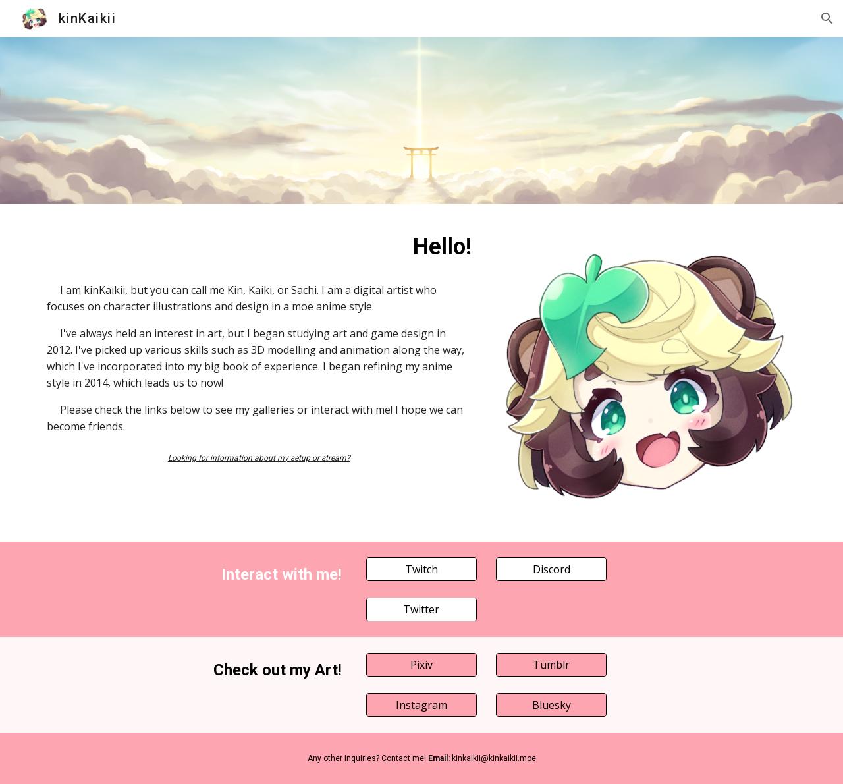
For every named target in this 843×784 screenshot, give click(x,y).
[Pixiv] (421, 665)
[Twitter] (421, 609)
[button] (827, 18)
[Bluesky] (551, 705)
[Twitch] (421, 569)
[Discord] (551, 569)
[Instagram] (421, 705)
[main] (259, 246)
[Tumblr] (551, 665)
